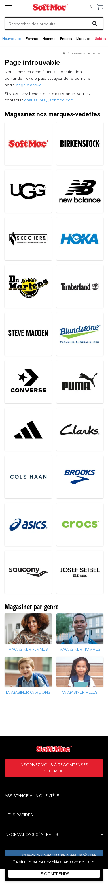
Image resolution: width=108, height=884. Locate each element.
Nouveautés (11, 38)
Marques (83, 38)
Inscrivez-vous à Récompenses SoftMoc (54, 767)
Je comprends (54, 873)
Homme (49, 38)
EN (89, 6)
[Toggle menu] (8, 7)
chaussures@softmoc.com (49, 99)
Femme (32, 38)
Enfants (66, 38)
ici (93, 861)
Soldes (100, 38)
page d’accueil (29, 84)
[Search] (54, 23)
